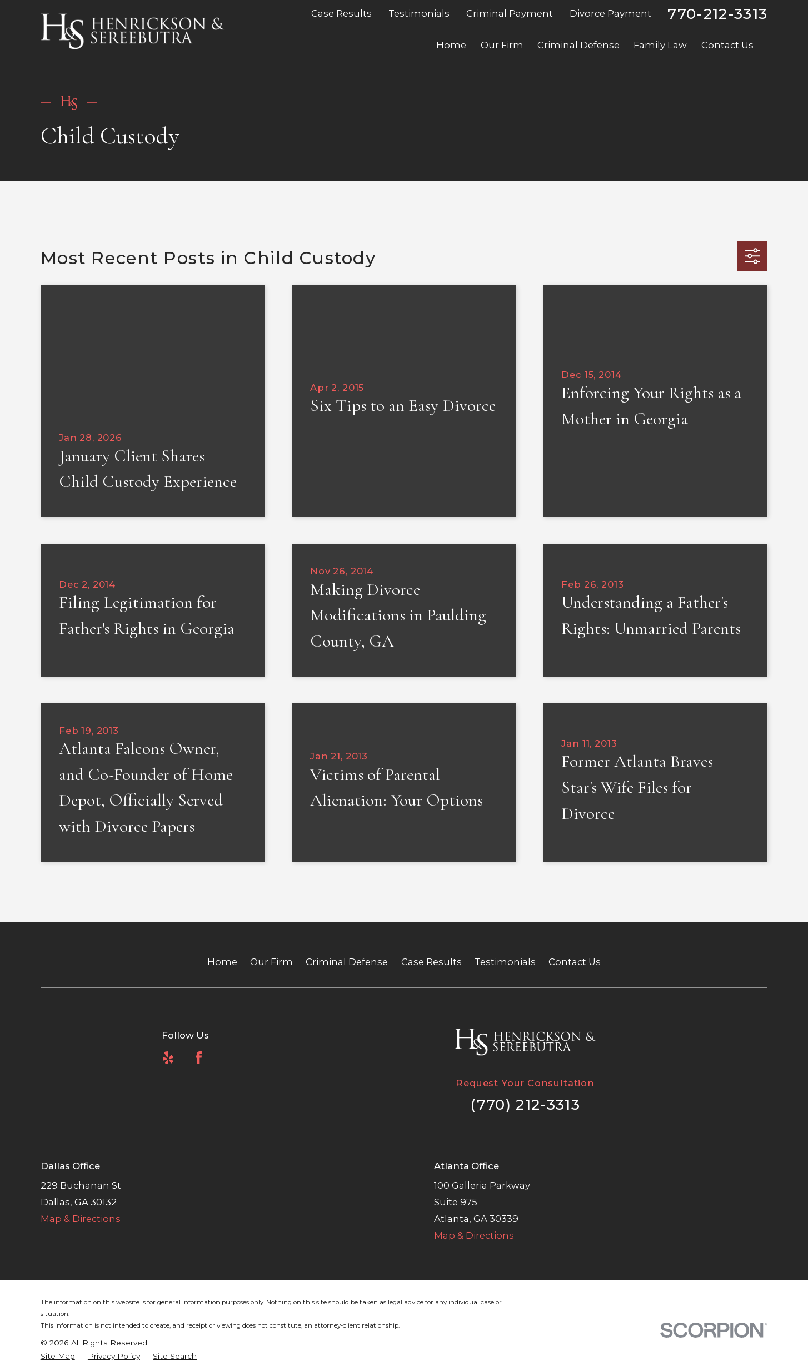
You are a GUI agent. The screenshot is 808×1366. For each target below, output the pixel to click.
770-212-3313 (717, 14)
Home (222, 961)
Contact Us (574, 961)
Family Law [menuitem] (660, 45)
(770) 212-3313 (525, 1104)
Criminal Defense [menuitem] (578, 45)
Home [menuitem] (451, 45)
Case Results (341, 13)
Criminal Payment (509, 13)
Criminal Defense (347, 961)
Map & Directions (81, 1218)
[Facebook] (198, 1057)
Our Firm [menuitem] (502, 45)
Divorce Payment (610, 13)
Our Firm (271, 961)
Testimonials (419, 13)
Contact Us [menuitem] (727, 45)
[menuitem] (58, 1356)
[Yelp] (168, 1057)
